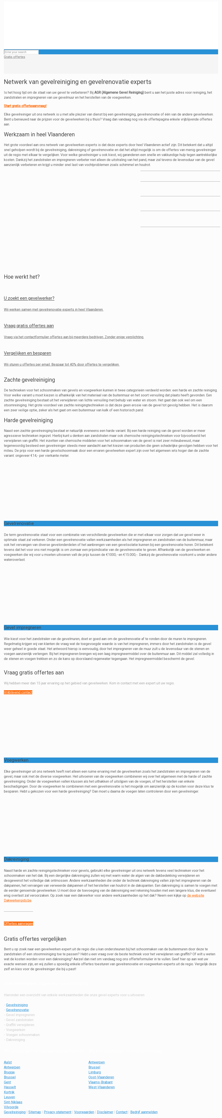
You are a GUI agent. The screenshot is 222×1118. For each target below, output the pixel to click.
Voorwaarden (84, 1112)
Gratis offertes (14, 57)
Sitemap (34, 1112)
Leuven (9, 1097)
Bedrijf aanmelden (144, 1112)
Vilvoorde (11, 1107)
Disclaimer (105, 1112)
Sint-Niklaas (13, 1102)
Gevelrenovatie (17, 1010)
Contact (121, 1112)
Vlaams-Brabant (100, 1082)
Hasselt (10, 1087)
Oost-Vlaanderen (101, 1077)
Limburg (94, 1072)
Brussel (10, 1077)
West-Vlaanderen (101, 1087)
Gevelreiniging (17, 1005)
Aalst (8, 1062)
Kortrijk (9, 1092)
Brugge (9, 1072)
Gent (7, 1082)
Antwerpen (12, 1067)
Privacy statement (57, 1112)
